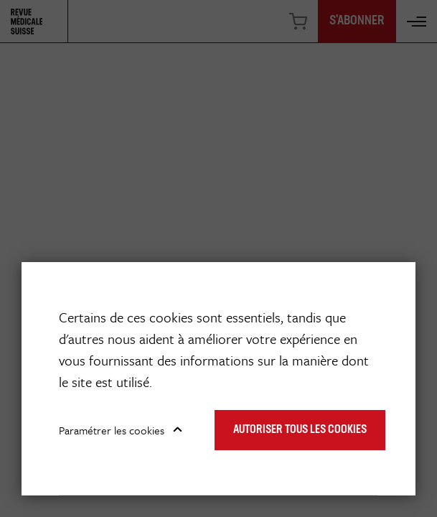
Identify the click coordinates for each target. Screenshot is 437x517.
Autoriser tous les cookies (300, 430)
